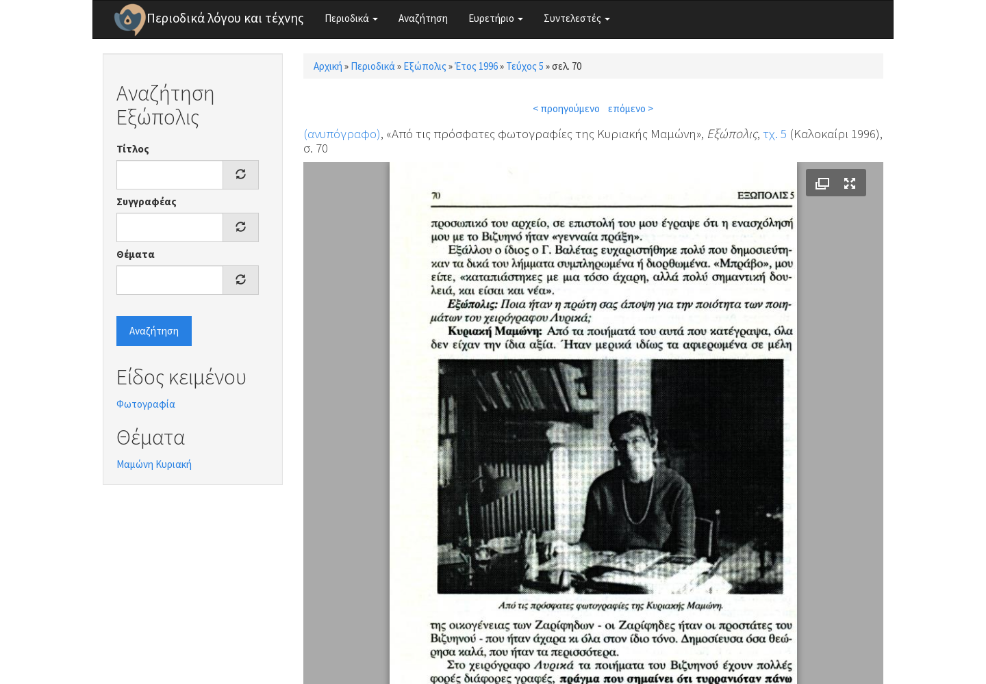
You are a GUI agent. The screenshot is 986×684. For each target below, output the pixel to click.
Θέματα (135, 254)
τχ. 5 (775, 133)
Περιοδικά (351, 18)
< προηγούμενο (566, 108)
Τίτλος (132, 148)
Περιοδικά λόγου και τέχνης (225, 18)
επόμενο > (630, 108)
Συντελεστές (577, 18)
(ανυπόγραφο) (342, 133)
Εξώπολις (424, 66)
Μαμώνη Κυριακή (154, 464)
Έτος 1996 (476, 66)
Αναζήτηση (423, 18)
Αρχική (328, 66)
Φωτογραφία (145, 403)
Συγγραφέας (146, 201)
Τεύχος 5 (525, 66)
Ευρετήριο (495, 18)
